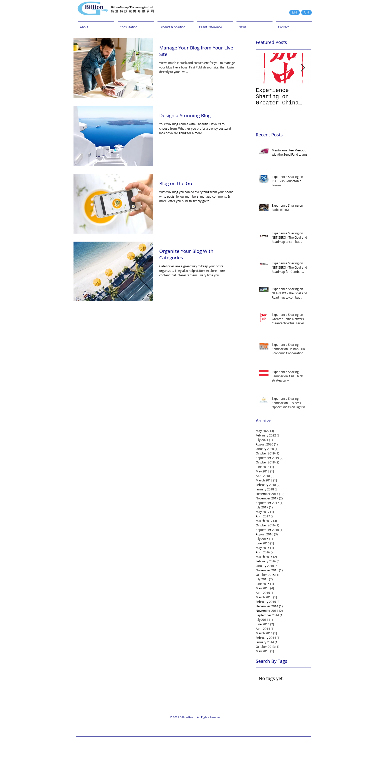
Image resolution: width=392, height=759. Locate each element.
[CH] (306, 12)
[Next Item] (302, 68)
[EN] (294, 12)
